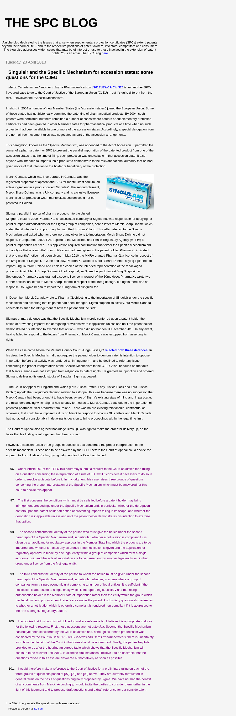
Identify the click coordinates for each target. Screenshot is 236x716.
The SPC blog (51, 23)
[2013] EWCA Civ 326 (108, 87)
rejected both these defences (126, 350)
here (105, 53)
